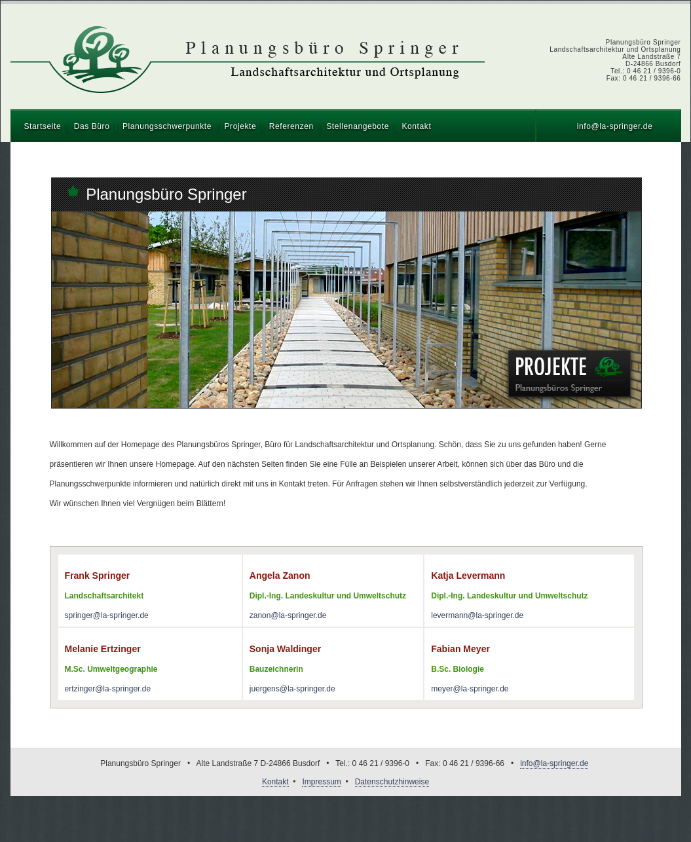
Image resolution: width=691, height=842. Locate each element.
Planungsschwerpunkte (167, 126)
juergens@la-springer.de (292, 688)
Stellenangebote (357, 126)
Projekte (240, 126)
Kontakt (416, 126)
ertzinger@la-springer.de (108, 688)
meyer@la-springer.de (469, 688)
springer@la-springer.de (107, 615)
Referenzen (291, 126)
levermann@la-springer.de (477, 615)
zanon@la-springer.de (288, 615)
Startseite (43, 126)
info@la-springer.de (615, 126)
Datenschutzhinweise (392, 781)
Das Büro (92, 126)
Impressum (321, 781)
